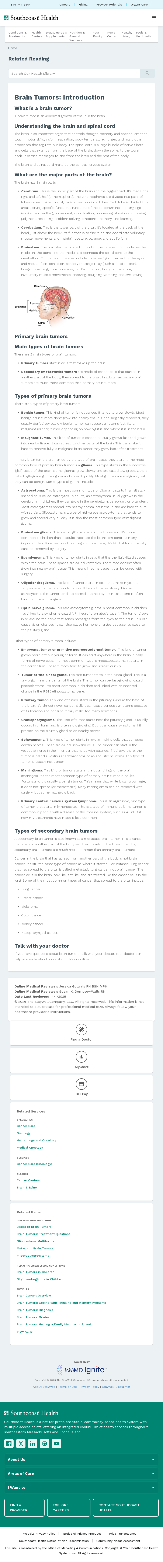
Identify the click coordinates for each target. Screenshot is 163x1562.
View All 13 (25, 1331)
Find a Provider (18, 1507)
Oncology (24, 1133)
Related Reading (28, 59)
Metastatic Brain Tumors (35, 1248)
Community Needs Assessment (118, 1540)
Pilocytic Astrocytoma (33, 1255)
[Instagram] (44, 1443)
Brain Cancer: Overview (34, 1295)
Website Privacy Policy (39, 1533)
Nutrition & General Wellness (77, 36)
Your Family (97, 34)
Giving (83, 4)
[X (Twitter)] (20, 1443)
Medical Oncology (30, 1147)
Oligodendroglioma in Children (40, 1279)
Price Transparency (122, 1533)
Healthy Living (126, 34)
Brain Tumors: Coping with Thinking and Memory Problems (61, 1302)
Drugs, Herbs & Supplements (56, 34)
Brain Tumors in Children (35, 1272)
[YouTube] (56, 1443)
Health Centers (37, 34)
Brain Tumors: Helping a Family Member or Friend (54, 1324)
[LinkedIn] (32, 1443)
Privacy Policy (89, 1386)
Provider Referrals (109, 4)
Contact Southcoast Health (119, 1507)
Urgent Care (139, 4)
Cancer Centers (28, 1180)
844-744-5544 (21, 4)
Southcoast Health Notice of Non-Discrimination (54, 1540)
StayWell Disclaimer (116, 1386)
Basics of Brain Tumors (34, 1226)
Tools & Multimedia (143, 34)
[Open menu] (154, 17)
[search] (74, 73)
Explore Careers (61, 1507)
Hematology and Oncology (36, 1140)
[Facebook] (9, 1443)
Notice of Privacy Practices (82, 1533)
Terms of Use (67, 1386)
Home (12, 48)
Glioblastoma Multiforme (35, 1241)
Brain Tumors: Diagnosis (35, 1310)
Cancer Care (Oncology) (34, 1164)
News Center (112, 34)
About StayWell (44, 1386)
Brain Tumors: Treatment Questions (43, 1234)
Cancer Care (26, 1126)
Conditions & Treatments (17, 34)
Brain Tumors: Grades (33, 1317)
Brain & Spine (27, 1187)
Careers (64, 4)
